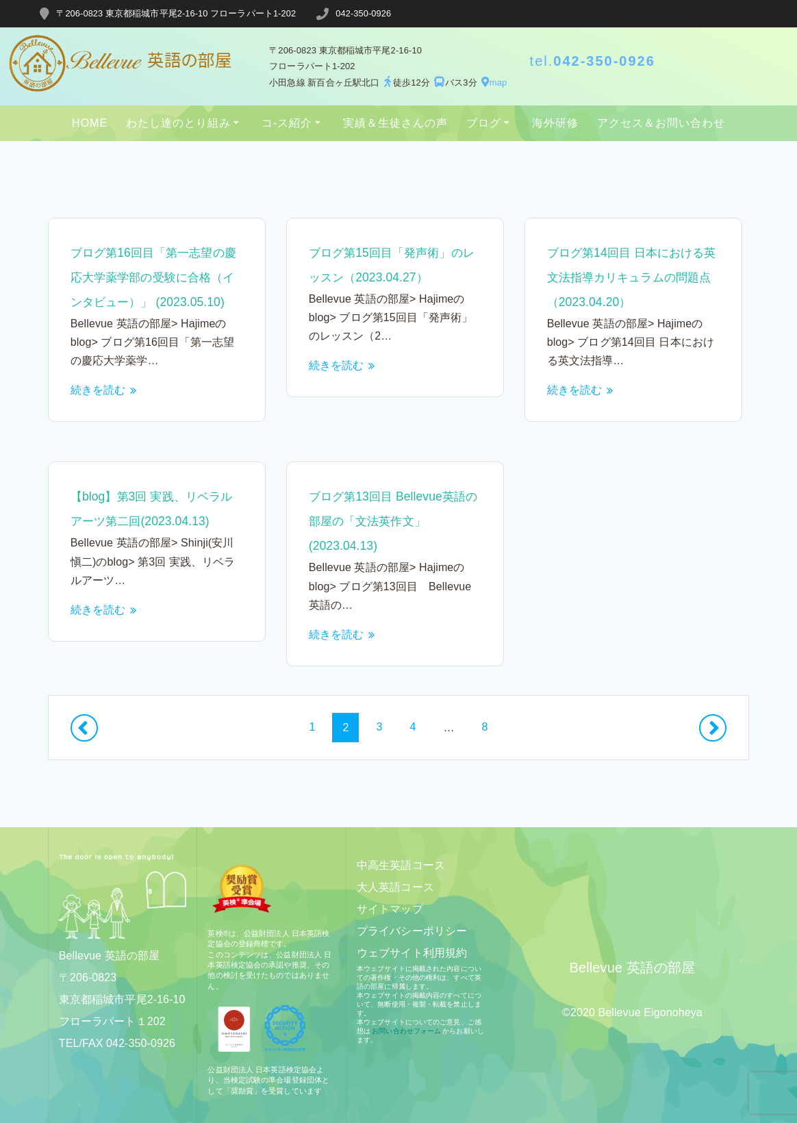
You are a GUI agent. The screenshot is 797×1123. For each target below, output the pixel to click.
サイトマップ (390, 909)
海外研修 (555, 123)
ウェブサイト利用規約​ (412, 953)
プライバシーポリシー (412, 931)
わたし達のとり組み (178, 123)
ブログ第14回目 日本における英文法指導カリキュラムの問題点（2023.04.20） (630, 277)
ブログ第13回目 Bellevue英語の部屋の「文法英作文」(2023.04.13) (628, 521)
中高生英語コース (401, 865)
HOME (89, 123)
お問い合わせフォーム (406, 1031)
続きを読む (98, 414)
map (492, 82)
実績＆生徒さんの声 (395, 123)
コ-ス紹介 (287, 123)
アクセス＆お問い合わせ (661, 123)
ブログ (483, 123)
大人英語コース (395, 887)
